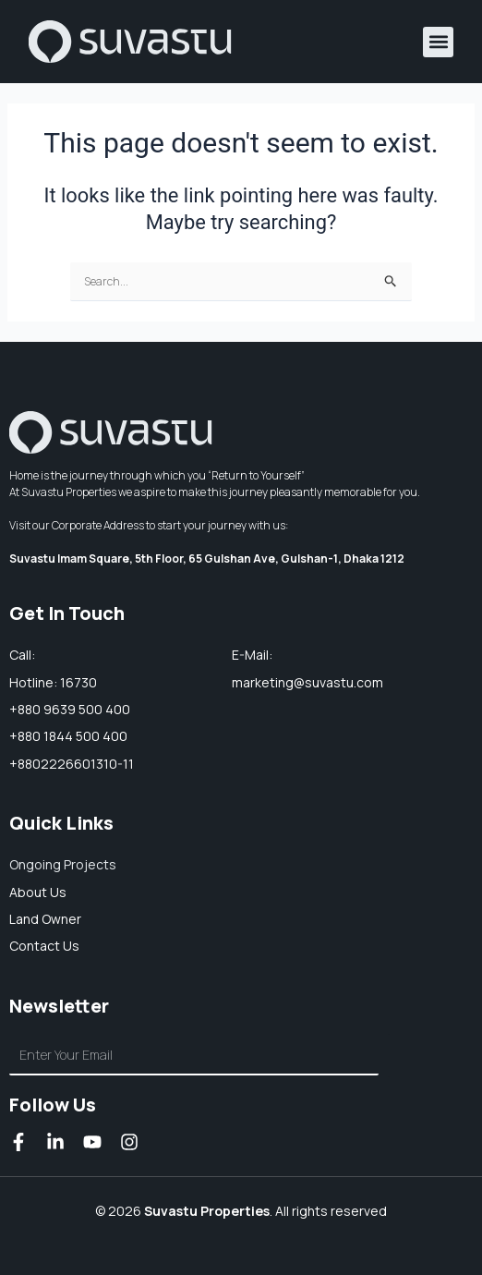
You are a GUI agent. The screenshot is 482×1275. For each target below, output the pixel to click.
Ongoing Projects (62, 864)
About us (37, 892)
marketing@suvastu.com (307, 682)
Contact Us (44, 945)
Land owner (45, 919)
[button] (438, 42)
